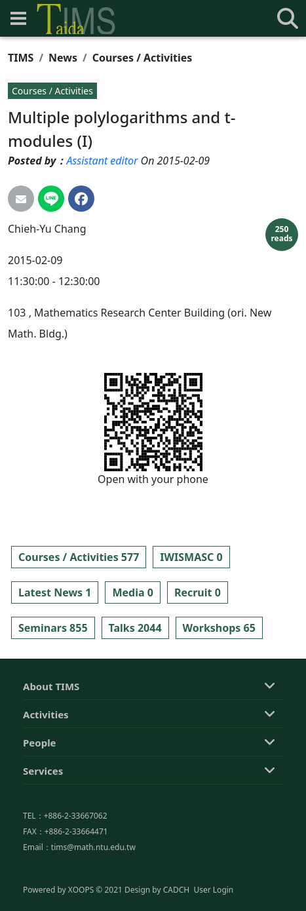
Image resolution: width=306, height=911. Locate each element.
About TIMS (51, 738)
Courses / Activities (142, 57)
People (39, 795)
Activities (46, 766)
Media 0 (132, 592)
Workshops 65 (219, 628)
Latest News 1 (54, 592)
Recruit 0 (197, 592)
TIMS (20, 57)
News (62, 57)
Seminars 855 (53, 628)
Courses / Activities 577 (78, 557)
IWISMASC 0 (191, 557)
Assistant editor (102, 160)
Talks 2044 (135, 628)
